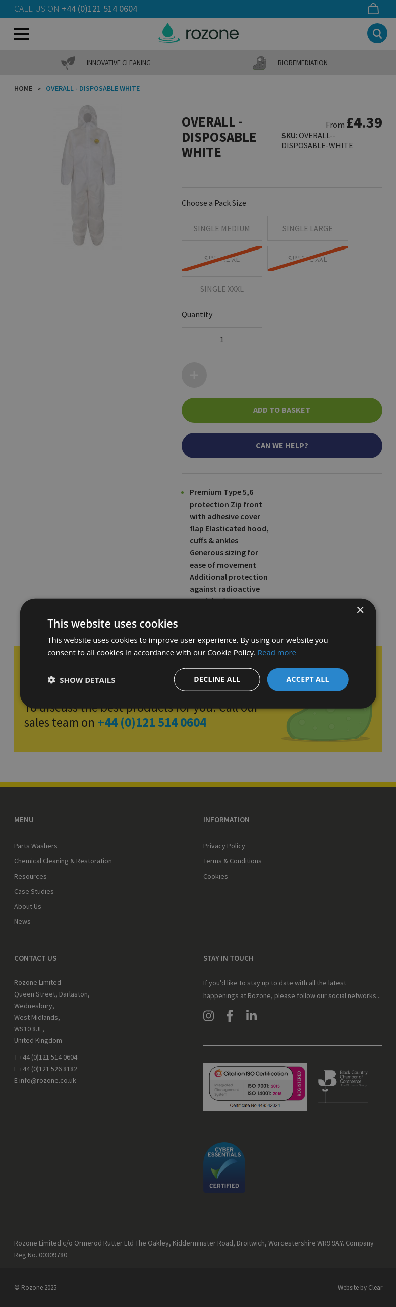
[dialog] (198, 653)
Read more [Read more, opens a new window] (277, 652)
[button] (81, 679)
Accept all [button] (307, 679)
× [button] (360, 610)
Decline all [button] (217, 679)
